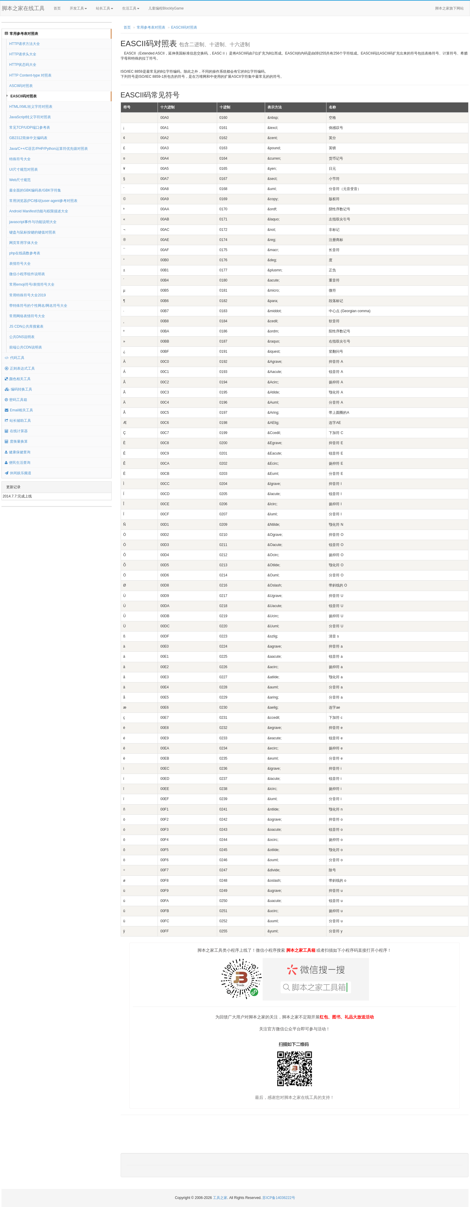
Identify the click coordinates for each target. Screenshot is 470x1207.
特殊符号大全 (20, 159)
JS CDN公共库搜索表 (26, 326)
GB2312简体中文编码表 (28, 138)
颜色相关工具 (18, 379)
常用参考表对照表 (21, 34)
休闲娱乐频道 (18, 473)
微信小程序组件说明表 (27, 274)
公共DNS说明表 (22, 337)
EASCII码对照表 (23, 96)
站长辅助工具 (18, 421)
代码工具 (14, 358)
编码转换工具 (18, 389)
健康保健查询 (17, 452)
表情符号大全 (20, 264)
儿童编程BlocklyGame (171, 8)
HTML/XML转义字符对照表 (30, 107)
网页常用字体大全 (23, 243)
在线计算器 (16, 431)
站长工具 (104, 8)
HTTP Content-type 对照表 (30, 75)
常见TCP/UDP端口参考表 (29, 127)
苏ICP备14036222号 (278, 1198)
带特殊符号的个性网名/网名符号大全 (38, 306)
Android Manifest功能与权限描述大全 (38, 211)
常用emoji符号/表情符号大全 (32, 284)
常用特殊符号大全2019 (27, 295)
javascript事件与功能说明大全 (33, 222)
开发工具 (78, 8)
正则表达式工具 (20, 368)
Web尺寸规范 (20, 180)
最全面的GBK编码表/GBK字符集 (35, 190)
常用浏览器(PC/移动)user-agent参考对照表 (43, 201)
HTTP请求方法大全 (24, 44)
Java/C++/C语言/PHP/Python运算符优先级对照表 (48, 149)
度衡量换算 (16, 441)
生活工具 (130, 8)
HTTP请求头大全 (22, 54)
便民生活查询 (17, 463)
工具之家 (220, 1198)
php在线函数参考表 (24, 253)
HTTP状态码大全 (22, 65)
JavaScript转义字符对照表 (30, 117)
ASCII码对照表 (21, 86)
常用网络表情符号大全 (27, 316)
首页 (57, 8)
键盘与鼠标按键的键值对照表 (32, 232)
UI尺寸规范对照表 (23, 169)
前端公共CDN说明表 (25, 347)
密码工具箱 (16, 400)
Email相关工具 (19, 410)
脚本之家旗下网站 (449, 8)
